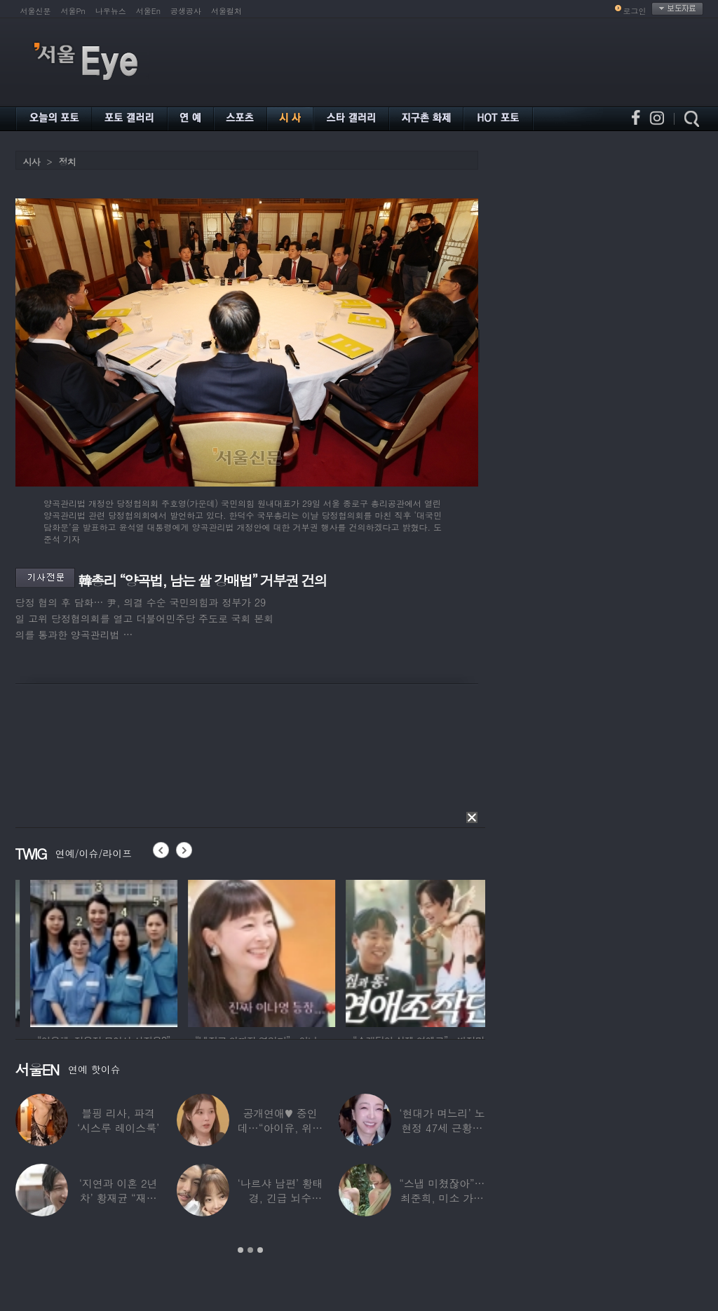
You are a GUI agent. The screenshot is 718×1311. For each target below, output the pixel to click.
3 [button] (260, 1250)
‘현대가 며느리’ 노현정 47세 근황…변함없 (442, 1128)
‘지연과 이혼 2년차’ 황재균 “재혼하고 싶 (118, 1198)
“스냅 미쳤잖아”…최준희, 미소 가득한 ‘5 (442, 1198)
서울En (148, 11)
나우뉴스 (110, 11)
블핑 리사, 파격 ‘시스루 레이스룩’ (118, 1120)
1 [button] (240, 1250)
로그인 (634, 11)
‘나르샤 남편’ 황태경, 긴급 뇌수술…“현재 (280, 1198)
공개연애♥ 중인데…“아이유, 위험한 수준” (279, 1128)
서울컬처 (226, 11)
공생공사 (185, 11)
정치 (67, 161)
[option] (176, 951)
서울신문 (35, 11)
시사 (31, 161)
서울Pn (73, 11)
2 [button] (250, 1250)
